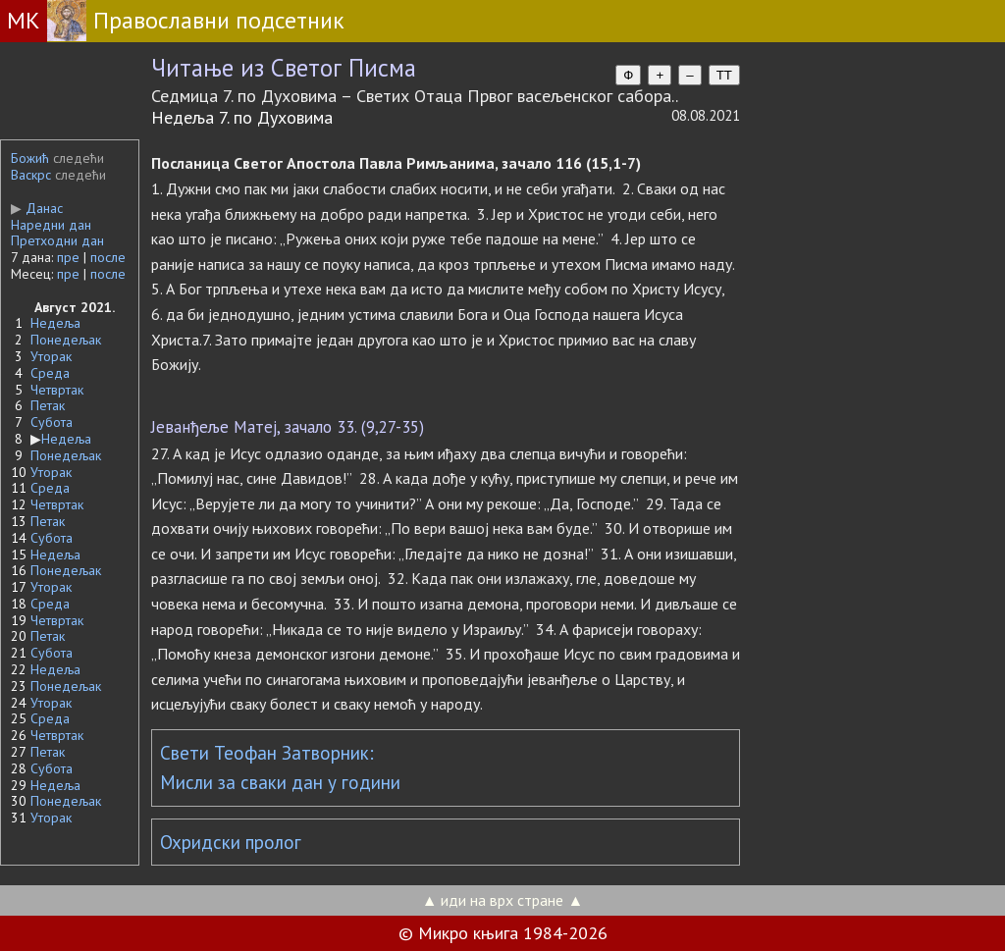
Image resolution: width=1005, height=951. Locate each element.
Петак (47, 405)
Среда (50, 373)
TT (724, 75)
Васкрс (31, 175)
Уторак (51, 356)
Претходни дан (57, 240)
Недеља (55, 323)
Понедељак (65, 339)
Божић (30, 158)
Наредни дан (51, 225)
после (108, 257)
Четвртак (56, 389)
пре (68, 257)
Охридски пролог (230, 842)
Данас (37, 208)
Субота (51, 422)
